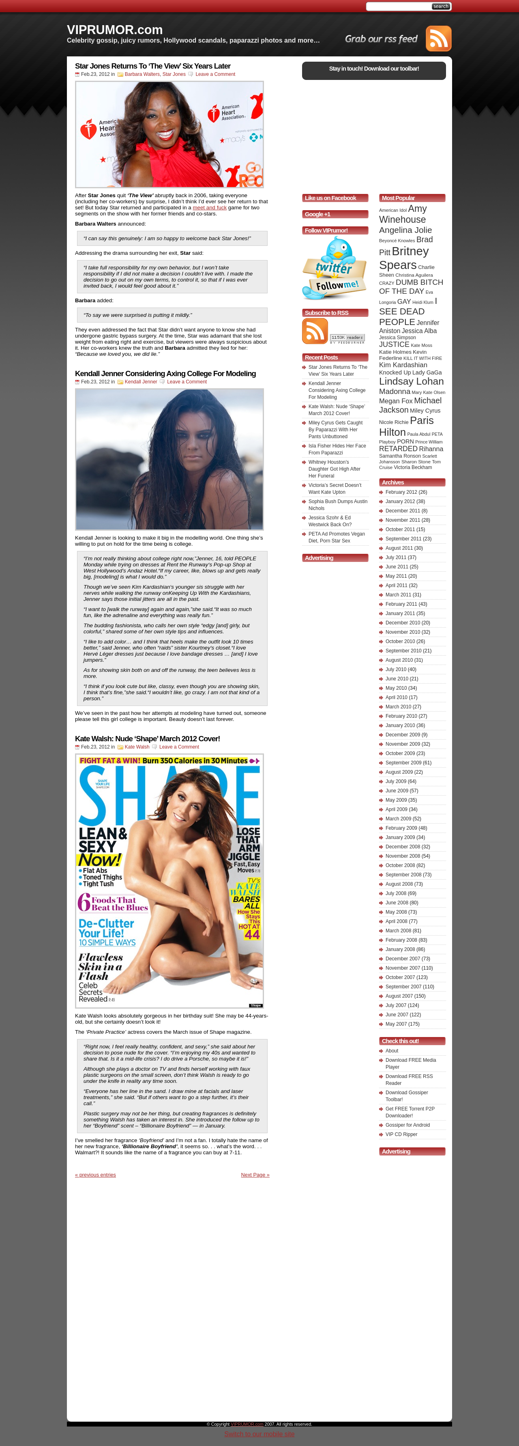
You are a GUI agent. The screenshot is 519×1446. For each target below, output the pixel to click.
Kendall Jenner (141, 382)
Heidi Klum (422, 302)
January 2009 (400, 837)
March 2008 (398, 931)
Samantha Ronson (400, 456)
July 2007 (396, 1005)
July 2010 (396, 669)
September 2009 (404, 763)
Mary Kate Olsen (429, 392)
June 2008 (397, 903)
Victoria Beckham (413, 467)
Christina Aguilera (414, 275)
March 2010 (398, 707)
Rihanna (431, 448)
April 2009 (396, 809)
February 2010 (401, 716)
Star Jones (174, 74)
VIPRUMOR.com (115, 30)
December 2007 (403, 959)
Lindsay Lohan (411, 381)
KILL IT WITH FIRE (422, 358)
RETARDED (398, 449)
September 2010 (404, 651)
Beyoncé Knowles (397, 240)
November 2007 (403, 968)
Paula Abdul (419, 434)
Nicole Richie (394, 422)
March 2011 (398, 595)
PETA (437, 434)
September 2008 (404, 875)
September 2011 (404, 539)
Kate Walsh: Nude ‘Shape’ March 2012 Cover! (147, 738)
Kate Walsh (137, 747)
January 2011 (400, 613)
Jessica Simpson (397, 337)
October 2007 (400, 977)
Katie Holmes (395, 352)
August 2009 (399, 772)
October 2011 (400, 529)
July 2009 (396, 781)
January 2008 (400, 949)
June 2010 (397, 679)
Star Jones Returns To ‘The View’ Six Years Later (152, 66)
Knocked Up (395, 372)
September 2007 (404, 987)
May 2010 (396, 688)
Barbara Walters (142, 74)
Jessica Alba (419, 330)
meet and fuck (210, 207)
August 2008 (399, 884)
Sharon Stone (416, 462)
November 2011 (403, 520)
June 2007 (397, 1015)
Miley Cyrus (425, 410)
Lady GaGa (427, 372)
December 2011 (403, 511)
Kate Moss (421, 345)
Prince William (429, 441)
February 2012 (401, 492)
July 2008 (396, 893)
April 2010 (396, 697)
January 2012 (400, 501)
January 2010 (400, 725)
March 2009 (398, 819)
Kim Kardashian (403, 365)
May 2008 (396, 912)
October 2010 (400, 641)
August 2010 (399, 660)
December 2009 (403, 735)
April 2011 (396, 585)
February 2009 (401, 828)
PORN (405, 441)
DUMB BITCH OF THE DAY (411, 286)
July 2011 (396, 557)
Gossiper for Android (408, 1125)
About (392, 1051)
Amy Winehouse (403, 214)
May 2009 (396, 800)
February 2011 (401, 604)
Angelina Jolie (405, 230)
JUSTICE (394, 344)
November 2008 (403, 856)
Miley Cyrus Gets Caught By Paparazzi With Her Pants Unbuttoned (335, 429)
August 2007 (399, 996)
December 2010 (403, 623)
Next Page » (255, 1175)
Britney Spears (404, 257)
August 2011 (399, 548)
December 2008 (403, 847)
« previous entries (95, 1175)
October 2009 (400, 753)
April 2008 (396, 921)
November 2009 (403, 744)
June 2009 (397, 791)
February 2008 (401, 940)
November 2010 (403, 632)
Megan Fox (396, 401)
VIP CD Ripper (401, 1134)
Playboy (387, 441)
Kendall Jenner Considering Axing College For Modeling (165, 373)
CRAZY (387, 283)
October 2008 (400, 865)
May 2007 (396, 1024)
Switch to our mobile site (259, 1434)
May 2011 (396, 576)
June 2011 (397, 567)
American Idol (393, 210)
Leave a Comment (215, 74)
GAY (404, 302)
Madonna (394, 391)
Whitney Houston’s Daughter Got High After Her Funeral (334, 469)
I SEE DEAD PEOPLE (408, 311)
